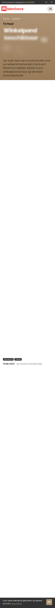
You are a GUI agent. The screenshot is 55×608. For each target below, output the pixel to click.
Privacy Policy (16, 603)
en (52, 2)
